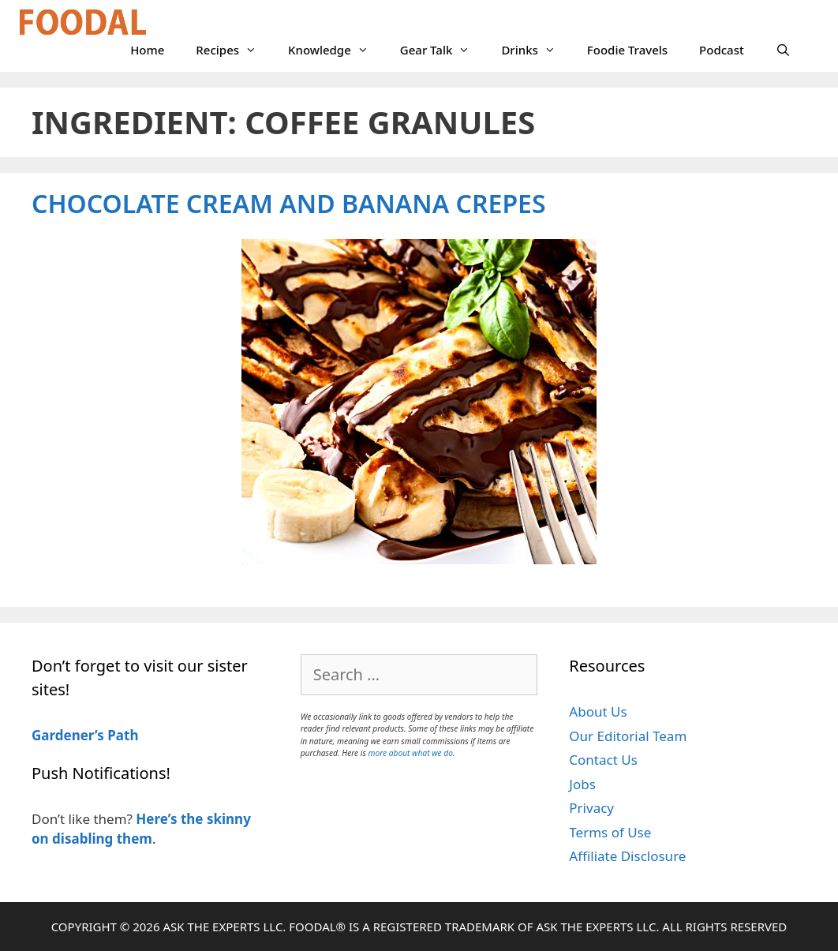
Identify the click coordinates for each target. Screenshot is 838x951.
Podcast (721, 50)
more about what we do (410, 752)
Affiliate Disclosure (627, 856)
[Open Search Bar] (783, 50)
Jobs (582, 784)
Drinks (536, 50)
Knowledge (336, 50)
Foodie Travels (627, 50)
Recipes (234, 50)
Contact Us (603, 760)
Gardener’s (68, 735)
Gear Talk (443, 50)
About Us (598, 711)
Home (147, 50)
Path (121, 735)
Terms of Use (610, 832)
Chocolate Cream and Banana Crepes (289, 203)
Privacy (591, 808)
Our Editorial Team (627, 736)
